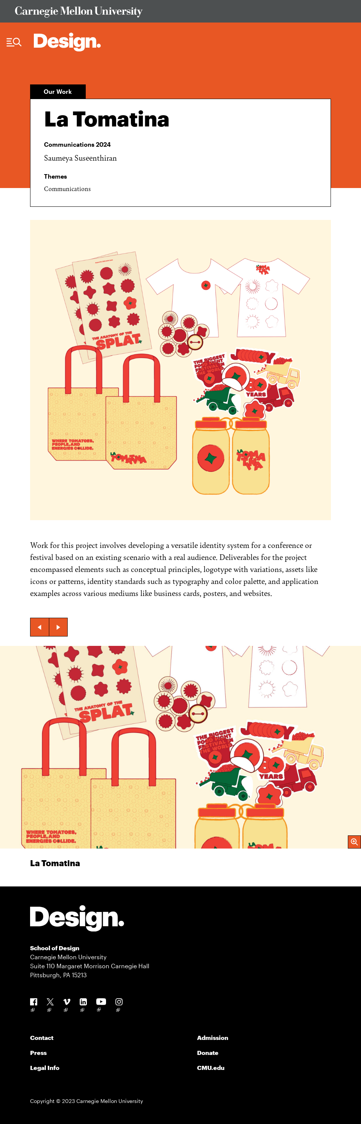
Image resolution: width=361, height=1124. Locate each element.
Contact (41, 1037)
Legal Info (44, 1067)
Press (38, 1052)
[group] (180, 766)
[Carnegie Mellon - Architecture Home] (67, 42)
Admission (212, 1037)
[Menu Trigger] (14, 42)
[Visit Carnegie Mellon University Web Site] (180, 13)
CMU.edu (210, 1067)
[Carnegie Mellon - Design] (77, 919)
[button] (39, 627)
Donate (207, 1052)
